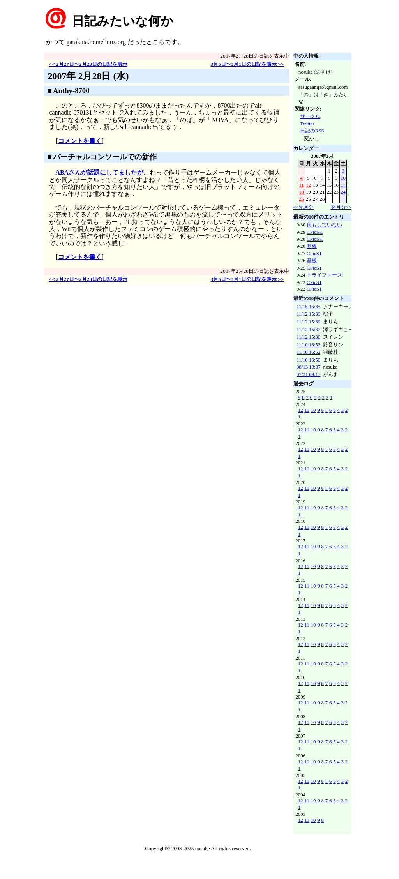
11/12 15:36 (308, 337)
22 (329, 192)
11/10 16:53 (308, 345)
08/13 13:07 (309, 367)
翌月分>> (341, 207)
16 (336, 185)
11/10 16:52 (308, 352)
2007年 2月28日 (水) (88, 76)
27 (315, 199)
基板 (312, 246)
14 (322, 185)
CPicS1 (314, 253)
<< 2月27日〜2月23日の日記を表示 (88, 64)
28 (322, 199)
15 (329, 185)
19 (308, 192)
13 (315, 185)
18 (301, 192)
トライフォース (324, 275)
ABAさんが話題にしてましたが (99, 172)
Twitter (307, 124)
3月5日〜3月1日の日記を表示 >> (247, 64)
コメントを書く (80, 141)
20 (315, 192)
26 (308, 199)
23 (336, 192)
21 (322, 192)
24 (343, 192)
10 (343, 178)
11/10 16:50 (308, 360)
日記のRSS (312, 131)
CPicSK (315, 232)
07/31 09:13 (309, 374)
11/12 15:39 (308, 314)
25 (301, 199)
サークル (310, 116)
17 (343, 185)
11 (301, 185)
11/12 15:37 (308, 329)
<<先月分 (303, 207)
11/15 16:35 (308, 306)
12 (308, 185)
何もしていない (324, 225)
